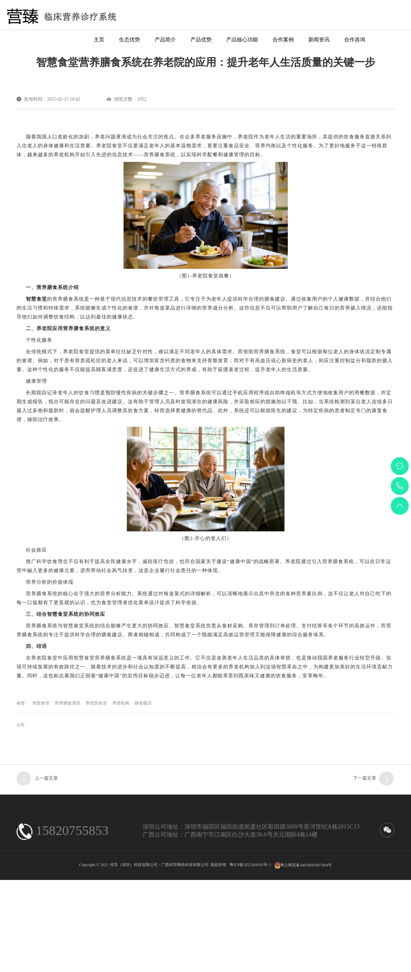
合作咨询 (354, 39)
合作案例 (283, 39)
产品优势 (201, 39)
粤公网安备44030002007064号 (306, 959)
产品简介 (165, 39)
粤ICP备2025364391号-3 (250, 959)
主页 (99, 39)
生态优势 (129, 39)
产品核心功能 (242, 39)
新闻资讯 (319, 39)
